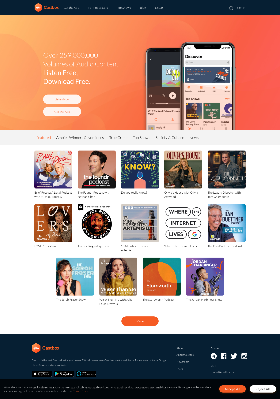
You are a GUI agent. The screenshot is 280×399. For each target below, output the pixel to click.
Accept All (232, 389)
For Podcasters (98, 7)
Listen (159, 7)
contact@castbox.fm (222, 372)
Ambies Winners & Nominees (80, 137)
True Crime (118, 137)
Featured (43, 137)
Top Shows (124, 7)
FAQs (179, 368)
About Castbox (185, 354)
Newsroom (182, 361)
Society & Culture (170, 137)
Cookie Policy (80, 391)
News (194, 137)
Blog (143, 7)
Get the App (71, 7)
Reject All (262, 389)
